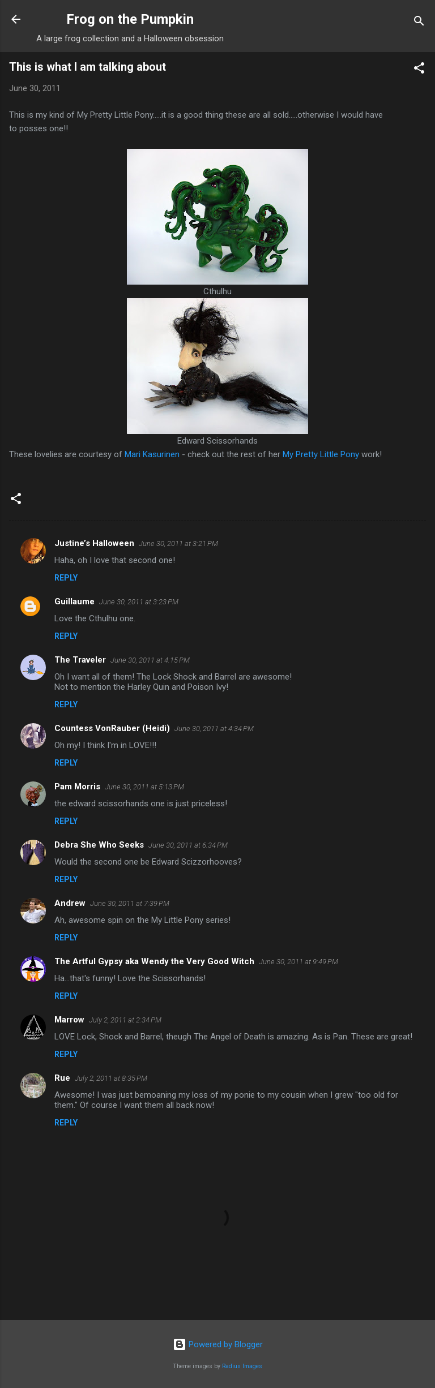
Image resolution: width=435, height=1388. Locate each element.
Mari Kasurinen (152, 454)
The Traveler (80, 660)
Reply (66, 577)
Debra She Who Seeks (99, 845)
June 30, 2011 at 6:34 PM (188, 845)
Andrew (70, 903)
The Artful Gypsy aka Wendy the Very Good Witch (154, 961)
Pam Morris (77, 786)
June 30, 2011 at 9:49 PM (298, 961)
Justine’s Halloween (94, 543)
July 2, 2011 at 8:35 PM (111, 1078)
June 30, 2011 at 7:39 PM (129, 903)
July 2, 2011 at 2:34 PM (125, 1020)
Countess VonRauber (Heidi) (112, 728)
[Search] (419, 23)
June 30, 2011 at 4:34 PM (214, 728)
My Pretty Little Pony (320, 454)
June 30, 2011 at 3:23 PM (138, 602)
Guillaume (74, 601)
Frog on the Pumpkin (130, 19)
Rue (62, 1078)
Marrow (69, 1020)
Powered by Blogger (218, 1344)
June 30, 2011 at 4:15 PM (150, 660)
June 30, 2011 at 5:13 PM (144, 787)
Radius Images (242, 1366)
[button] (419, 70)
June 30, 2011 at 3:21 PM (178, 543)
